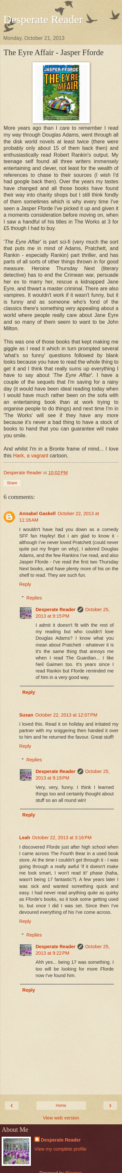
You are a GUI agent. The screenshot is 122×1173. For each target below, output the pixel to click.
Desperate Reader (43, 19)
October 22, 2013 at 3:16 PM (62, 837)
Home (61, 1105)
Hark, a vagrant (30, 455)
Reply (25, 584)
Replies (34, 597)
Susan (26, 715)
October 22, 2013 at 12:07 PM (66, 715)
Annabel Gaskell (37, 513)
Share (12, 483)
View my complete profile (60, 1149)
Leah (24, 837)
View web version (61, 1117)
